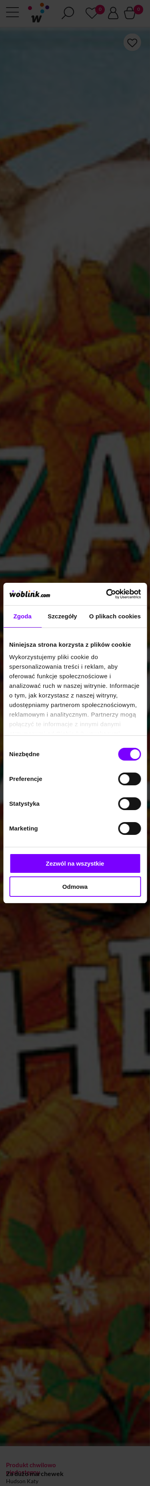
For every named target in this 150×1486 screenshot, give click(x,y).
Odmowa (75, 886)
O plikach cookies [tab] (115, 616)
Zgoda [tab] (22, 616)
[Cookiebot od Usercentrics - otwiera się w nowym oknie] (107, 594)
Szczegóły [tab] (62, 616)
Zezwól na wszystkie (75, 863)
